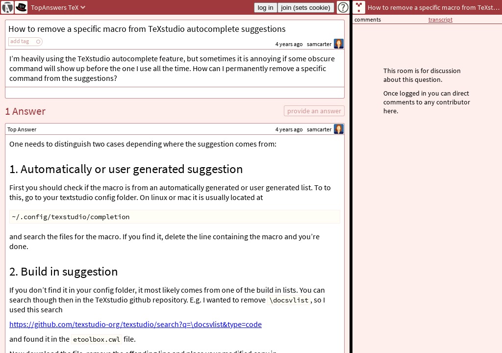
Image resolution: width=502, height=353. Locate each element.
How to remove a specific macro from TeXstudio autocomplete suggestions (147, 28)
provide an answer (314, 110)
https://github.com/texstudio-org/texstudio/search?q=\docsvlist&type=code (135, 324)
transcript (440, 19)
